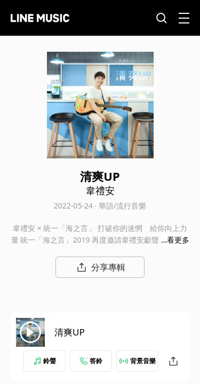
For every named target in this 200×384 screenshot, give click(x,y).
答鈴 (91, 360)
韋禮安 (100, 190)
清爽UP (69, 332)
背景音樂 (137, 360)
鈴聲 (45, 360)
